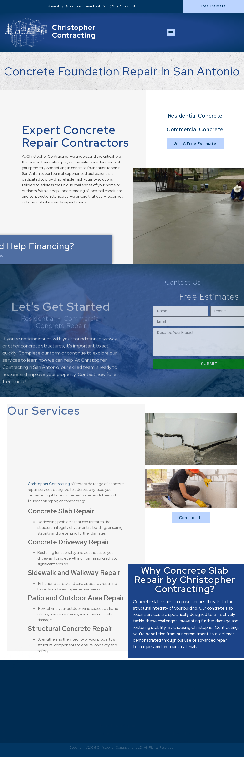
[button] (213, 6)
